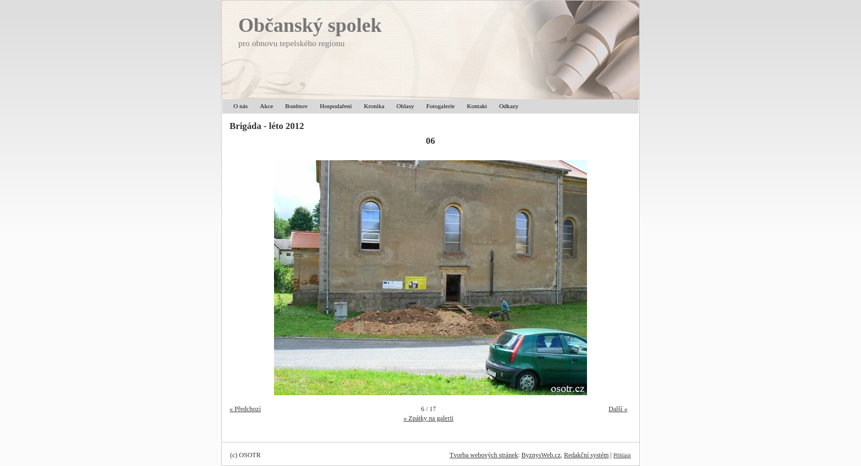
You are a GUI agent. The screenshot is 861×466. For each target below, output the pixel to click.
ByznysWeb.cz (541, 455)
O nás (240, 106)
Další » (617, 409)
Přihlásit (622, 455)
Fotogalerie (440, 106)
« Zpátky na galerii (429, 418)
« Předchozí (245, 409)
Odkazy (508, 106)
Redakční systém (586, 455)
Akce (266, 106)
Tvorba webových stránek (484, 455)
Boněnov (296, 106)
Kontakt (477, 106)
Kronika (374, 106)
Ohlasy (405, 106)
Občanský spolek (310, 25)
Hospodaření (335, 106)
